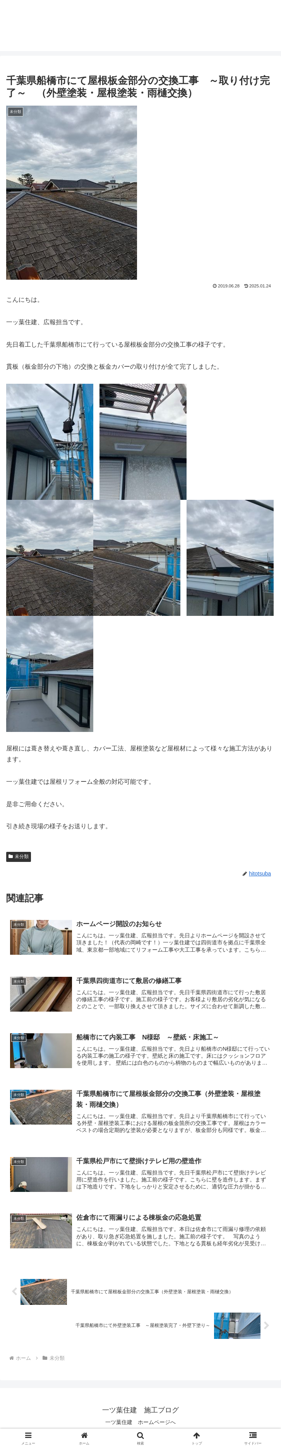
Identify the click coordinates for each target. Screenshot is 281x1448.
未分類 (19, 856)
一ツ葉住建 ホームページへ (140, 1423)
